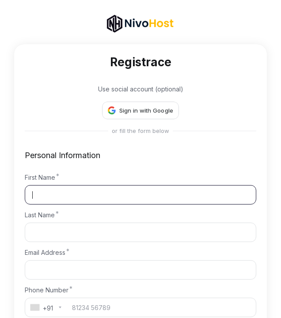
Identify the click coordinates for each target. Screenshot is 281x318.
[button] (140, 110)
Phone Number (46, 290)
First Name (40, 177)
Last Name (40, 215)
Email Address (45, 252)
